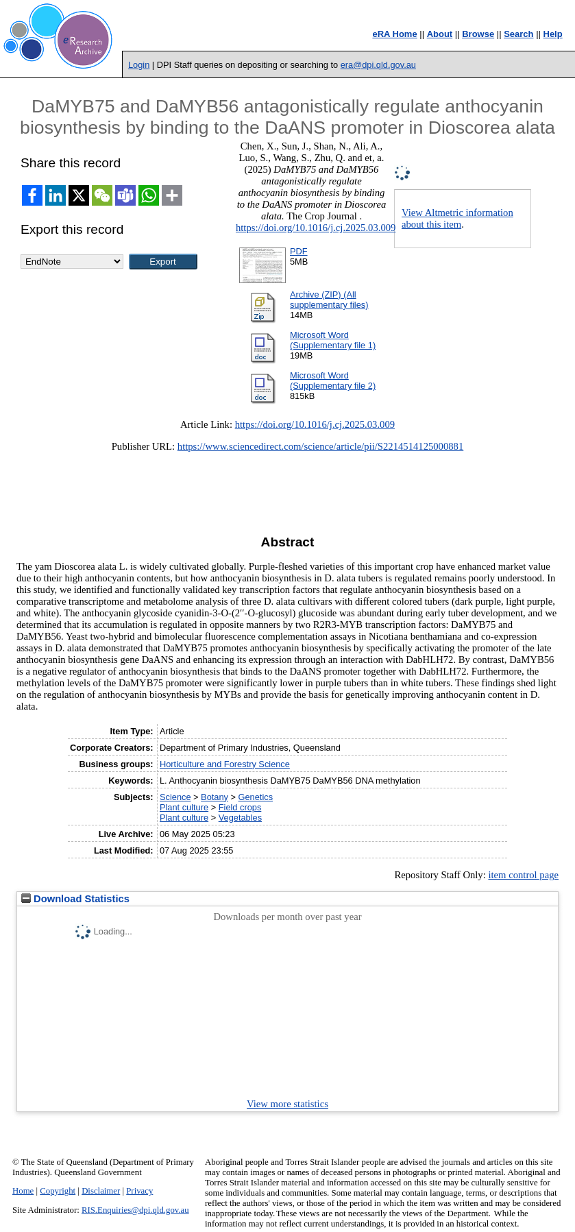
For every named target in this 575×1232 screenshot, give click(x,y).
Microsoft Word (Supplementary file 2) (333, 380)
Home (23, 1191)
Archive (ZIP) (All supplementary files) (329, 299)
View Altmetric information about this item (457, 218)
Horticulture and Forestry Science (225, 764)
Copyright (57, 1191)
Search (518, 34)
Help (553, 34)
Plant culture (184, 807)
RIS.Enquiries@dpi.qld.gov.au (135, 1210)
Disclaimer (101, 1191)
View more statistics (287, 1103)
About (440, 34)
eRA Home (394, 34)
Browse (478, 34)
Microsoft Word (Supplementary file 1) (333, 340)
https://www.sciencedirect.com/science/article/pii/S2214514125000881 (320, 446)
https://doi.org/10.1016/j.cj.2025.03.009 (315, 227)
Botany (214, 797)
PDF (299, 251)
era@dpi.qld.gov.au (378, 65)
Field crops (240, 807)
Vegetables (240, 817)
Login (138, 65)
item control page (523, 874)
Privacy (139, 1191)
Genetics (255, 797)
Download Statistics (75, 898)
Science (175, 797)
